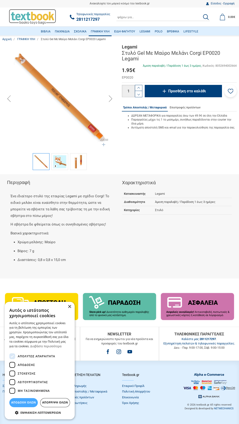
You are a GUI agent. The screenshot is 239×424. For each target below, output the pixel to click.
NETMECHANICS (224, 408)
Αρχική (7, 39)
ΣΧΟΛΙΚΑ (80, 31)
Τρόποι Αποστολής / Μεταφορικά (84, 391)
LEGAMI (145, 31)
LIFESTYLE (190, 31)
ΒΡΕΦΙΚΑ (173, 31)
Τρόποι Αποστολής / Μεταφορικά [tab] (145, 107)
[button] (230, 91)
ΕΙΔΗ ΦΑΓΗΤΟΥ (124, 31)
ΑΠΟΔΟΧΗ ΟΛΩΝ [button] (23, 402)
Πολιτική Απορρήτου (136, 391)
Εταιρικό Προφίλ (133, 386)
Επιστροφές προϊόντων (78, 397)
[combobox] (163, 17)
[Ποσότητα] (128, 91)
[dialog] (40, 360)
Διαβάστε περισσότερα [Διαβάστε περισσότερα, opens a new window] (46, 346)
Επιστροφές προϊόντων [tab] (185, 107)
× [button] (69, 307)
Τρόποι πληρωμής (74, 386)
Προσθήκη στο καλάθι (187, 91)
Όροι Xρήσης (130, 403)
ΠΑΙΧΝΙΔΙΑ (62, 31)
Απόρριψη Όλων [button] (55, 402)
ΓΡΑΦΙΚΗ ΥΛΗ (100, 31)
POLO (158, 31)
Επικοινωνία (130, 397)
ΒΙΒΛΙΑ (45, 31)
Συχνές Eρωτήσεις (75, 403)
